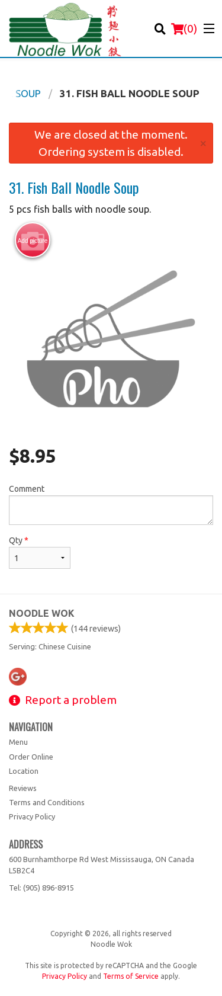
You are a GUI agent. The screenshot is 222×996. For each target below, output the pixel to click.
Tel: (41, 887)
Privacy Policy (32, 816)
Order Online (31, 756)
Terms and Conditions (47, 802)
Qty (39, 552)
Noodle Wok (42, 613)
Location (23, 771)
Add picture (33, 240)
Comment (111, 504)
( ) (184, 28)
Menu (18, 742)
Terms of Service (131, 976)
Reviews (23, 788)
